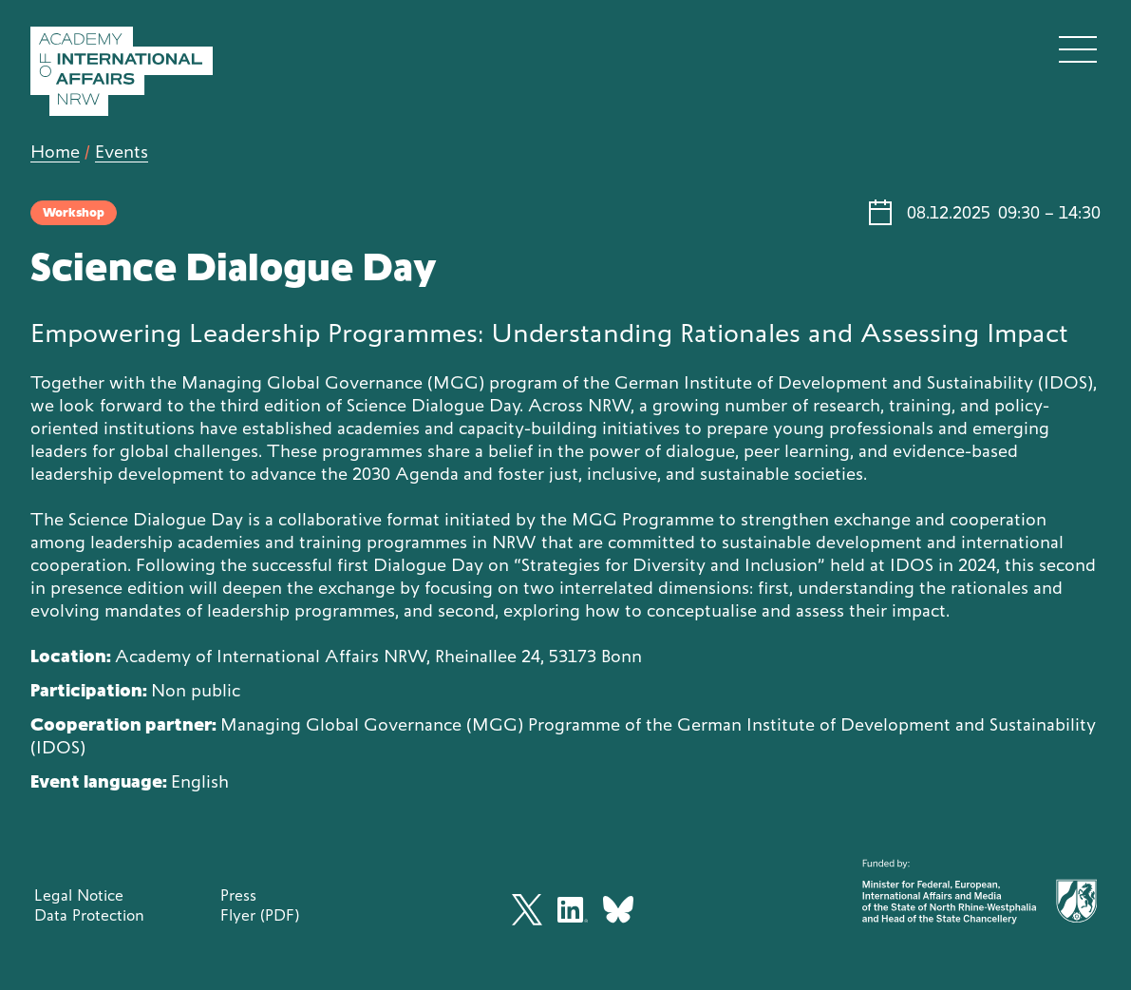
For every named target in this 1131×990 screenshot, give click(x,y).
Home (55, 151)
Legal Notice (78, 895)
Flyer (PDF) (259, 915)
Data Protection (89, 915)
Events (121, 151)
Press (238, 895)
